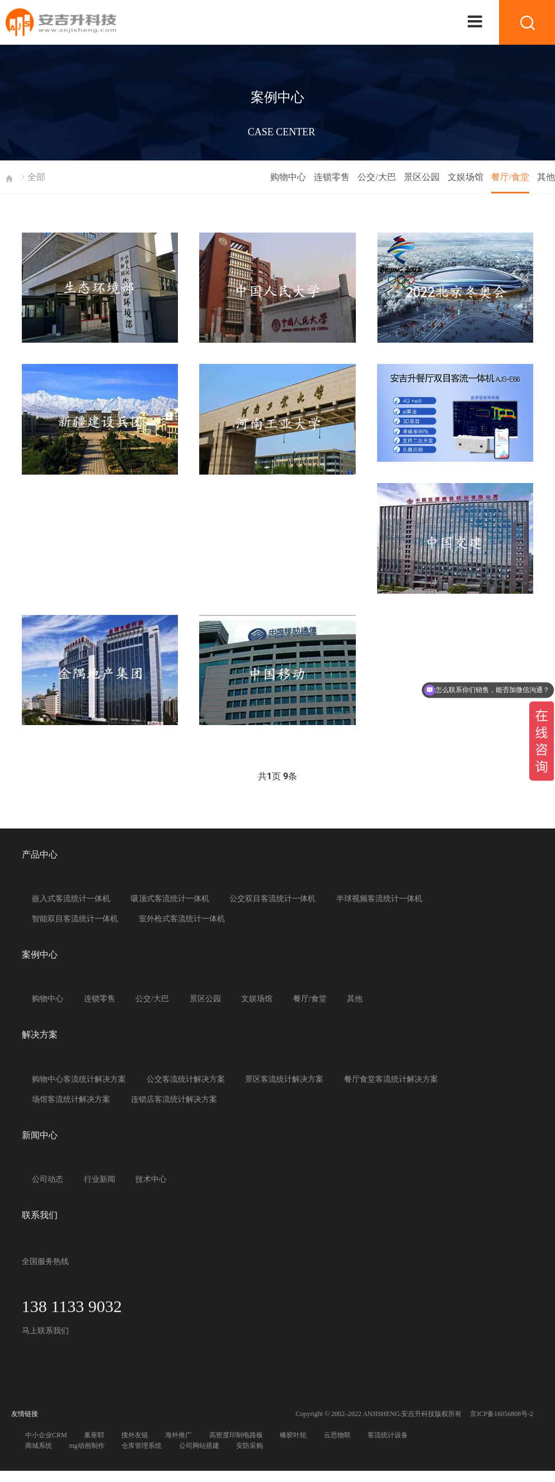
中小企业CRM (46, 1435)
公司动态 (47, 1179)
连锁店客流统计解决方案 (174, 1099)
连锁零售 (332, 177)
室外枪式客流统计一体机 (182, 919)
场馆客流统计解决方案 (71, 1099)
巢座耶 (94, 1435)
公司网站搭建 (199, 1446)
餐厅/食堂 (510, 177)
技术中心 (151, 1179)
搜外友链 (134, 1435)
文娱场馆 (465, 177)
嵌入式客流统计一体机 (71, 898)
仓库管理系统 (141, 1446)
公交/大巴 (377, 177)
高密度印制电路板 (236, 1435)
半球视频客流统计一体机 (379, 898)
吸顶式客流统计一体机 (170, 898)
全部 (36, 177)
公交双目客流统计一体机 (272, 898)
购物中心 (288, 177)
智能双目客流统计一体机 (75, 919)
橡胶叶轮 (293, 1435)
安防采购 (249, 1446)
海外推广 (178, 1435)
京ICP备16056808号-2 (501, 1414)
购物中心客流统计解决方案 (79, 1079)
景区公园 (422, 177)
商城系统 (38, 1446)
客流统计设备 (388, 1435)
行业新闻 (99, 1179)
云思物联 (337, 1435)
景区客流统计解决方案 (284, 1079)
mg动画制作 (87, 1446)
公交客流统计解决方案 (186, 1079)
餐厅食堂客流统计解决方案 (391, 1079)
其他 (546, 177)
